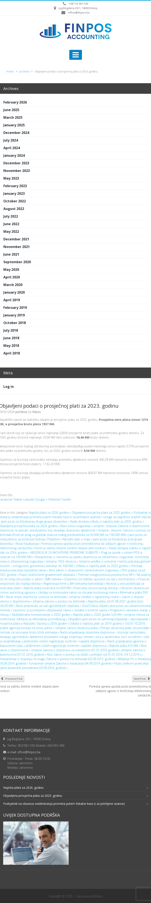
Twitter (17, 499)
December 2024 (16, 132)
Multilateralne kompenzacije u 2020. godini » (42, 615)
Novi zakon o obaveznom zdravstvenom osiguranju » (85, 570)
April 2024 (11, 148)
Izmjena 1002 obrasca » (62, 561)
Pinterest (55, 499)
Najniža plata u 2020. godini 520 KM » (98, 615)
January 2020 (14, 292)
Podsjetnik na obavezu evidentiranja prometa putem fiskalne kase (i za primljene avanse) (64, 804)
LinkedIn (28, 499)
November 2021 (16, 246)
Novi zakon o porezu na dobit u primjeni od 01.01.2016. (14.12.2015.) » (95, 654)
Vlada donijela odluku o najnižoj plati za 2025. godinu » (107, 521)
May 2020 (11, 269)
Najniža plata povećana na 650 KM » (48, 588)
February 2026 (15, 102)
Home (10, 71)
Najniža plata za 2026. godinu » (50, 513)
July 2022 (10, 216)
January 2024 (14, 155)
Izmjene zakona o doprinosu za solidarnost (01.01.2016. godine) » (76, 650)
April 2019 (11, 300)
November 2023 (16, 170)
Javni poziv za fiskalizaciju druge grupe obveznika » (35, 521)
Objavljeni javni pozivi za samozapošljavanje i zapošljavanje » (109, 619)
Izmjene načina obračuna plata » (78, 628)
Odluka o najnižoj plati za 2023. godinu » (103, 566)
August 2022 (13, 208)
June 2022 (11, 224)
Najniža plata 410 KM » (125, 646)
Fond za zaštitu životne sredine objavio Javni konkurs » (72, 548)
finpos (36, 412)
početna (24, 71)
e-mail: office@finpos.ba (23, 752)
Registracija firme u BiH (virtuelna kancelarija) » (75, 584)
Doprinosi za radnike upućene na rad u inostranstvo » (101, 579)
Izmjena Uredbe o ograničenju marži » (95, 597)
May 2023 (11, 178)
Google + (41, 499)
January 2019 (14, 315)
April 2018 (11, 353)
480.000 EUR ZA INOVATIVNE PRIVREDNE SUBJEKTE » (65, 552)
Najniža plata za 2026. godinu (23, 788)
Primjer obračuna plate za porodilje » (126, 628)
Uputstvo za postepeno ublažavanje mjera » (43, 610)
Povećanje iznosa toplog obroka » (96, 588)
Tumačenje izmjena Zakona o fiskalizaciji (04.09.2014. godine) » (71, 663)
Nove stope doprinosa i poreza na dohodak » (37, 597)
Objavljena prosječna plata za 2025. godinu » (102, 513)
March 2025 (12, 117)
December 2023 (16, 163)
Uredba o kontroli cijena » (92, 610)
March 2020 (12, 284)
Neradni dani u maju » (78, 539)
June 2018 (11, 338)
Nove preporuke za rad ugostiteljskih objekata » (49, 606)
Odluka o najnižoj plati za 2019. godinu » (97, 623)
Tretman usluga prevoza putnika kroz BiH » (107, 575)
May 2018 (11, 345)
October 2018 (14, 322)
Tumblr (66, 499)
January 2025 (14, 125)
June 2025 (11, 110)
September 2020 (17, 262)
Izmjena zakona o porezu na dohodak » (60, 601)
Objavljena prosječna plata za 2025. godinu (32, 796)
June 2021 (11, 254)
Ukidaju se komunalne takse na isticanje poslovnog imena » (79, 592)
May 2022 (11, 231)
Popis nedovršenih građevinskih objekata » (48, 575)
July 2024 (10, 140)
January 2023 (14, 193)
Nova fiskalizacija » (28, 544)
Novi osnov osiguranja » (77, 526)
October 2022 (14, 201)
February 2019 (15, 307)
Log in (8, 386)
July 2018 (10, 330)
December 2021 (16, 239)
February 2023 (15, 186)
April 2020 (11, 277)
